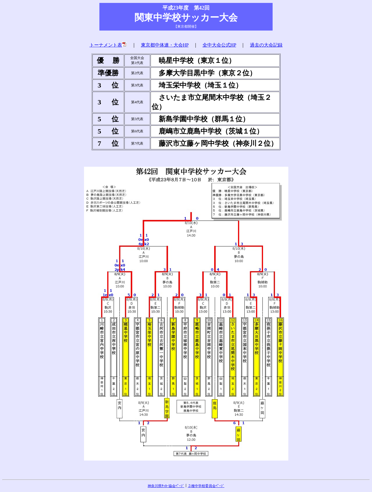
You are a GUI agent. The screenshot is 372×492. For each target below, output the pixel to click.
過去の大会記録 (266, 44)
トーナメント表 (108, 44)
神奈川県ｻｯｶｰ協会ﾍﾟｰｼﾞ (166, 486)
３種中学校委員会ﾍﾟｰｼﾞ (206, 486)
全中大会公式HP (219, 44)
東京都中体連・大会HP (165, 44)
